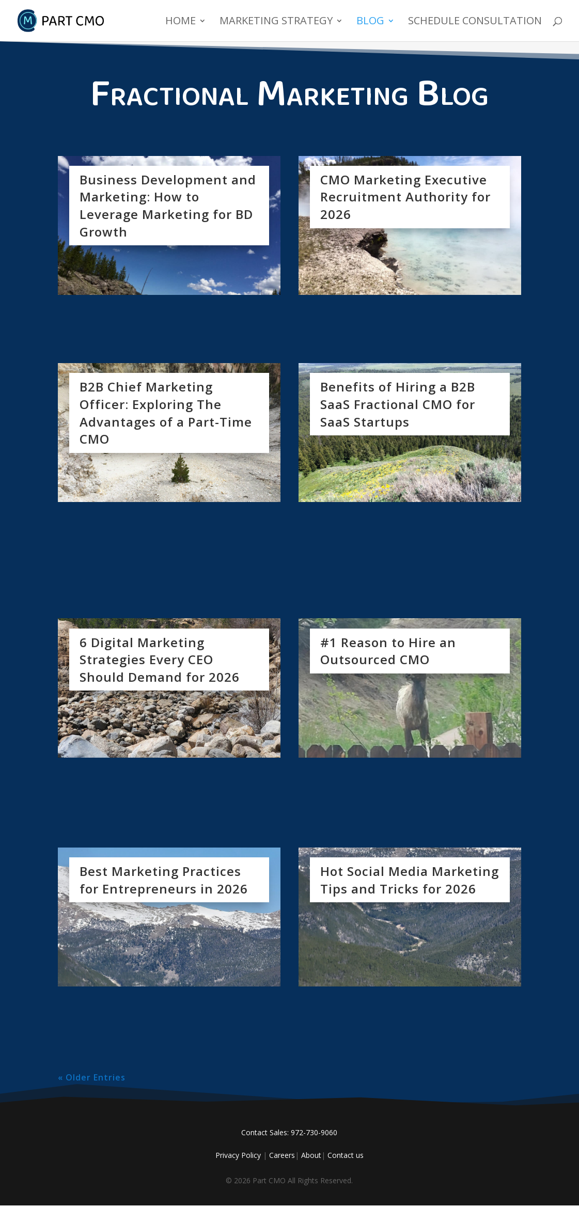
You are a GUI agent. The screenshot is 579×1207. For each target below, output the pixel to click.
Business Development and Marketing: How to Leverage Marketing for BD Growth (168, 205)
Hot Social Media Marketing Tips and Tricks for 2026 (409, 880)
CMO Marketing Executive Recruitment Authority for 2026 (405, 197)
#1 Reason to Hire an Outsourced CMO (388, 651)
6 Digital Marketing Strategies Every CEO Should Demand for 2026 (160, 659)
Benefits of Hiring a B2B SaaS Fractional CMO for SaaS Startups (397, 404)
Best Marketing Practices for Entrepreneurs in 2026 (164, 880)
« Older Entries (92, 1077)
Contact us (345, 1155)
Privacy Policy (238, 1155)
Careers (282, 1155)
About (311, 1155)
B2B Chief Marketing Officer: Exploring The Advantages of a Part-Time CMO (166, 412)
